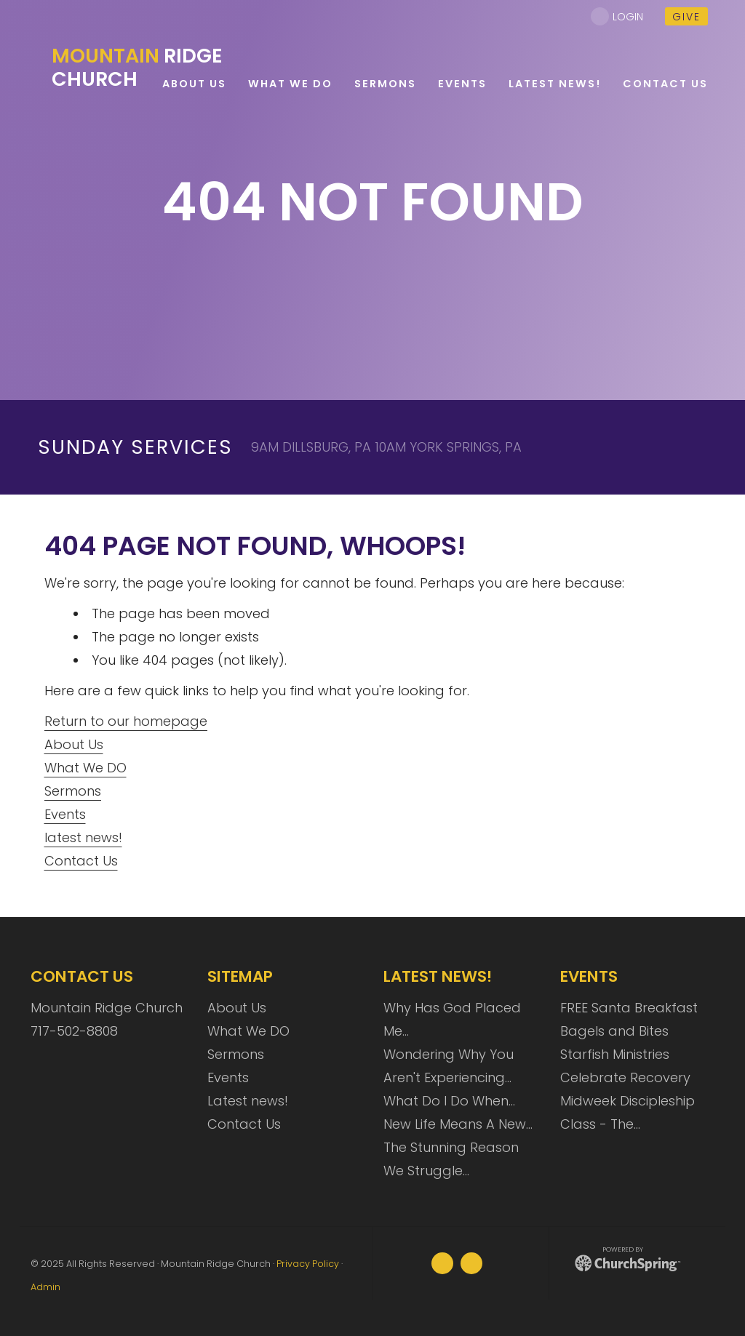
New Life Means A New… (458, 1124)
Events (65, 814)
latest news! (83, 837)
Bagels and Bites (614, 1031)
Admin (45, 1287)
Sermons (72, 791)
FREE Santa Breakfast (629, 1008)
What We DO (85, 768)
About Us (73, 744)
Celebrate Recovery (625, 1077)
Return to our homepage (125, 721)
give (686, 16)
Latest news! (247, 1101)
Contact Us (81, 861)
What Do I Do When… (449, 1101)
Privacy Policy (307, 1263)
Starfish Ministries (614, 1054)
